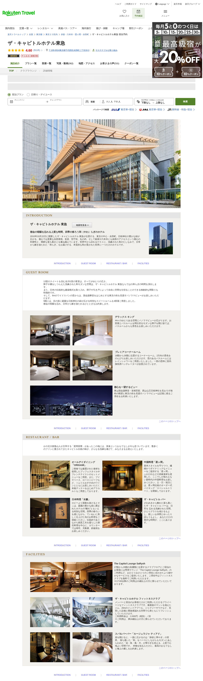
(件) (38, 50)
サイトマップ (146, 4)
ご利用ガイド (130, 4)
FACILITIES (143, 263)
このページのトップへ (170, 421)
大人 (108, 101)
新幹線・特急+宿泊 (179, 109)
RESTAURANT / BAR (116, 263)
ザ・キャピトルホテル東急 (36, 43)
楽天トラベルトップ (17, 34)
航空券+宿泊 (122, 109)
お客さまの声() (109, 63)
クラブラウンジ (28, 71)
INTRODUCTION (62, 263)
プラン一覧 (31, 63)
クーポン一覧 (131, 63)
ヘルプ (118, 4)
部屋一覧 (46, 63)
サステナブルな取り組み (106, 50)
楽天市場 (178, 4)
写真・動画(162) (65, 63)
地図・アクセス (87, 63)
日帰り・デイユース (41, 94)
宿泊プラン (18, 94)
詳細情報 (47, 71)
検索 (185, 101)
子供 (116, 101)
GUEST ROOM (88, 263)
